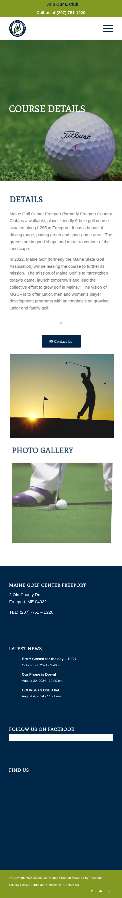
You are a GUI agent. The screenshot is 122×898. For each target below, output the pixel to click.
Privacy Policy (18, 884)
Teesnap (95, 877)
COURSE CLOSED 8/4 (40, 690)
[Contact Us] (59, 341)
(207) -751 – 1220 (37, 612)
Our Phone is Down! (39, 674)
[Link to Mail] (100, 891)
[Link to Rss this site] (109, 891)
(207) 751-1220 (71, 12)
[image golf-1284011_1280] (63, 500)
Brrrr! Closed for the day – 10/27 (49, 659)
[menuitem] (62, 4)
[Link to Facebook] (92, 891)
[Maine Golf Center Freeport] (50, 28)
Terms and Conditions (46, 884)
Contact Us (71, 884)
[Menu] (105, 28)
